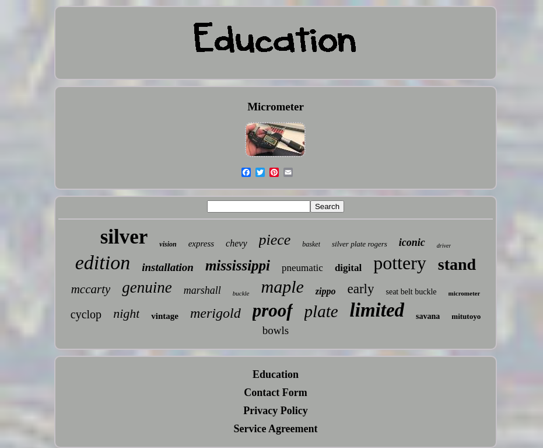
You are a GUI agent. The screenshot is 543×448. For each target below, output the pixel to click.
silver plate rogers (359, 243)
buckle (241, 293)
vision (167, 244)
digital (348, 267)
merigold (215, 313)
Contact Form (275, 392)
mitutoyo (466, 316)
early (361, 289)
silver (124, 236)
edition (102, 262)
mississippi (237, 265)
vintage (164, 316)
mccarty (91, 289)
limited (377, 310)
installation (168, 267)
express (201, 243)
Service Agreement (275, 429)
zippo (326, 291)
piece (275, 239)
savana (428, 316)
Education (276, 374)
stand (457, 264)
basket (311, 244)
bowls (275, 330)
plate (321, 311)
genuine (146, 287)
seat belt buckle (411, 291)
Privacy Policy (275, 410)
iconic (412, 242)
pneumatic (302, 267)
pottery (399, 262)
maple (282, 286)
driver (444, 245)
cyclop (86, 314)
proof (273, 310)
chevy (236, 243)
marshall (202, 290)
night (126, 313)
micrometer (465, 293)
